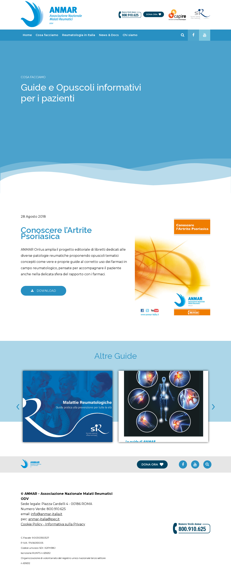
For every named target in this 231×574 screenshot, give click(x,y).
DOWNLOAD (43, 291)
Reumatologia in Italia (78, 35)
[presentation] (18, 405)
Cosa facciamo (47, 35)
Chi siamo (130, 35)
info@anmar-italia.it (46, 514)
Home (27, 35)
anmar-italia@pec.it (44, 519)
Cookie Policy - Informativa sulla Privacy (53, 524)
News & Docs (109, 35)
